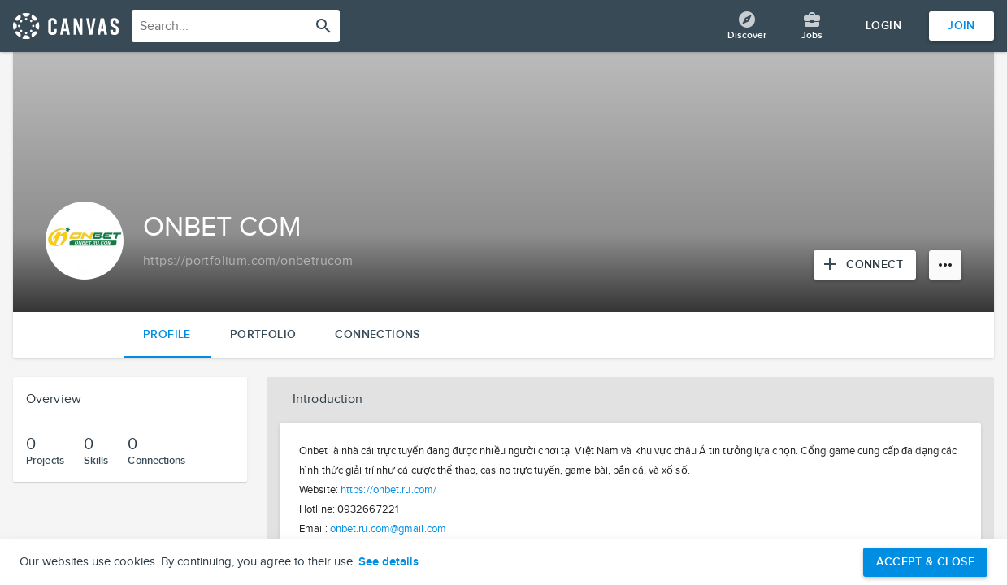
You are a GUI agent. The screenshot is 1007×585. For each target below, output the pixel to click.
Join (961, 25)
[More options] (945, 265)
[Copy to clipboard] (248, 261)
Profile (167, 334)
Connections (377, 334)
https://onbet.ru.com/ (388, 489)
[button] (630, 399)
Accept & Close (925, 562)
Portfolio (263, 334)
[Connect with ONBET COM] (865, 265)
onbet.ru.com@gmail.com (388, 528)
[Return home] (66, 26)
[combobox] (236, 26)
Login (883, 25)
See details (388, 562)
